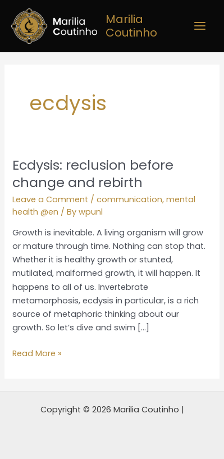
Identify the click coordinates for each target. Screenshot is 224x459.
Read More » (37, 353)
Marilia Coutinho (131, 25)
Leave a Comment (50, 199)
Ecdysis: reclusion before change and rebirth (92, 174)
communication (129, 199)
